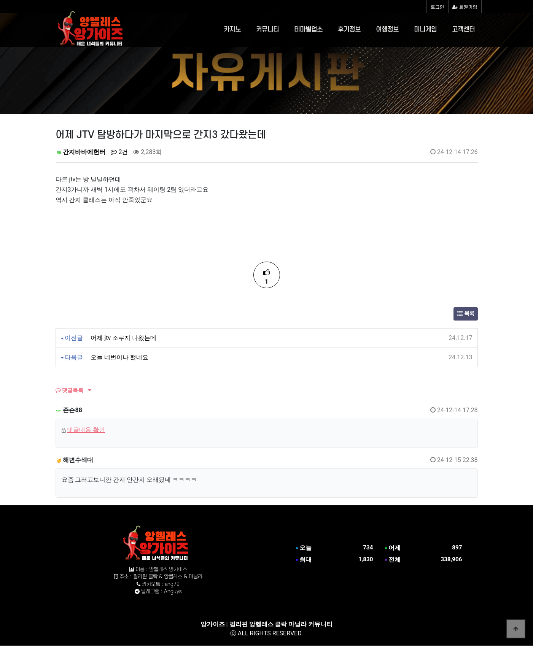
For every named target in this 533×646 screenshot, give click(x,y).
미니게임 (425, 29)
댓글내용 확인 (86, 429)
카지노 (232, 29)
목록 (465, 314)
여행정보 (387, 29)
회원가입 (464, 6)
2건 (119, 152)
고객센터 (463, 29)
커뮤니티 (267, 29)
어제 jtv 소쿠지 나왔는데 (123, 337)
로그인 (437, 6)
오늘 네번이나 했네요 (119, 357)
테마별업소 (308, 29)
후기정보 (349, 29)
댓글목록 (69, 390)
